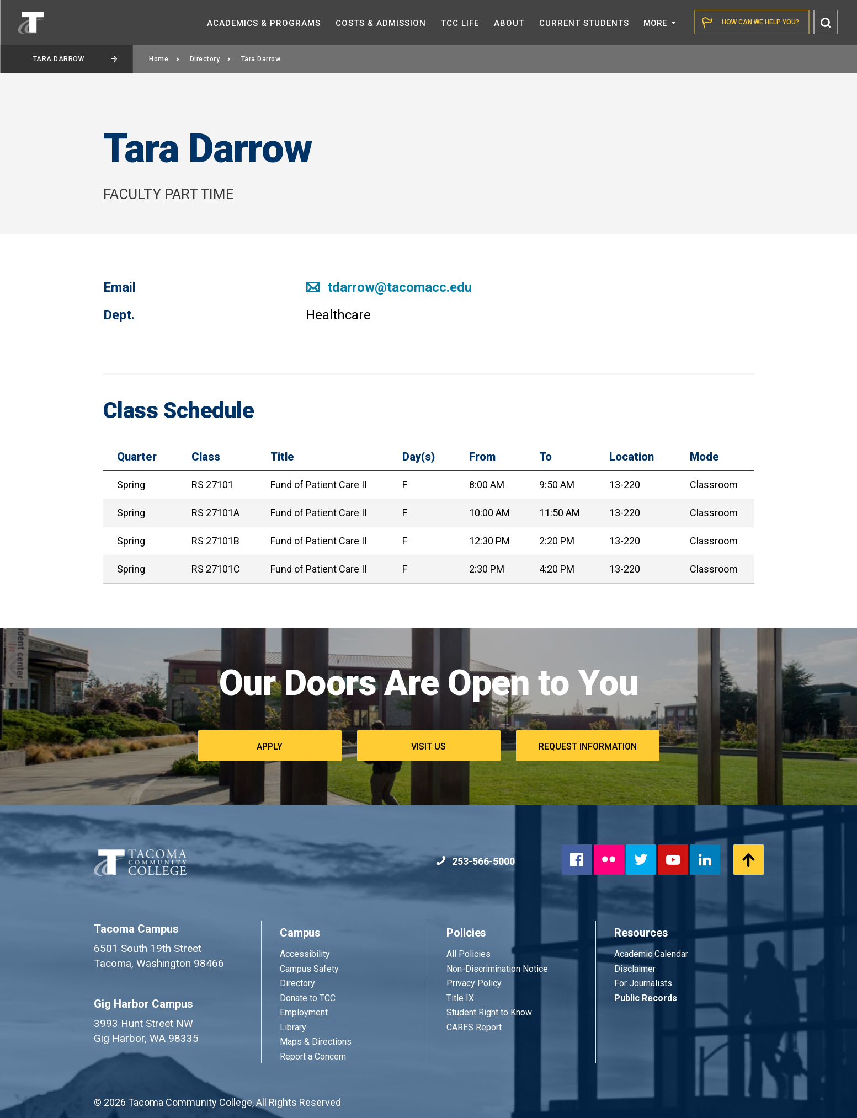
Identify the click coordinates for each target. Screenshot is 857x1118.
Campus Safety (309, 969)
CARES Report (474, 1027)
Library (293, 1027)
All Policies (469, 954)
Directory (210, 59)
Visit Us (428, 746)
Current (584, 23)
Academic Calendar (651, 954)
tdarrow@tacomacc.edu (389, 287)
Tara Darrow (76, 59)
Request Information (588, 746)
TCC (460, 23)
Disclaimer (635, 969)
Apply (270, 746)
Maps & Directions (316, 1041)
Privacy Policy (474, 983)
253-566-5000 (475, 861)
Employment (304, 1012)
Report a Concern (313, 1056)
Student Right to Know (489, 1012)
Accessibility (305, 954)
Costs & (381, 23)
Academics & (264, 23)
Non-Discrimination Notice (497, 969)
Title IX (460, 998)
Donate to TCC (308, 998)
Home (164, 59)
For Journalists (643, 983)
